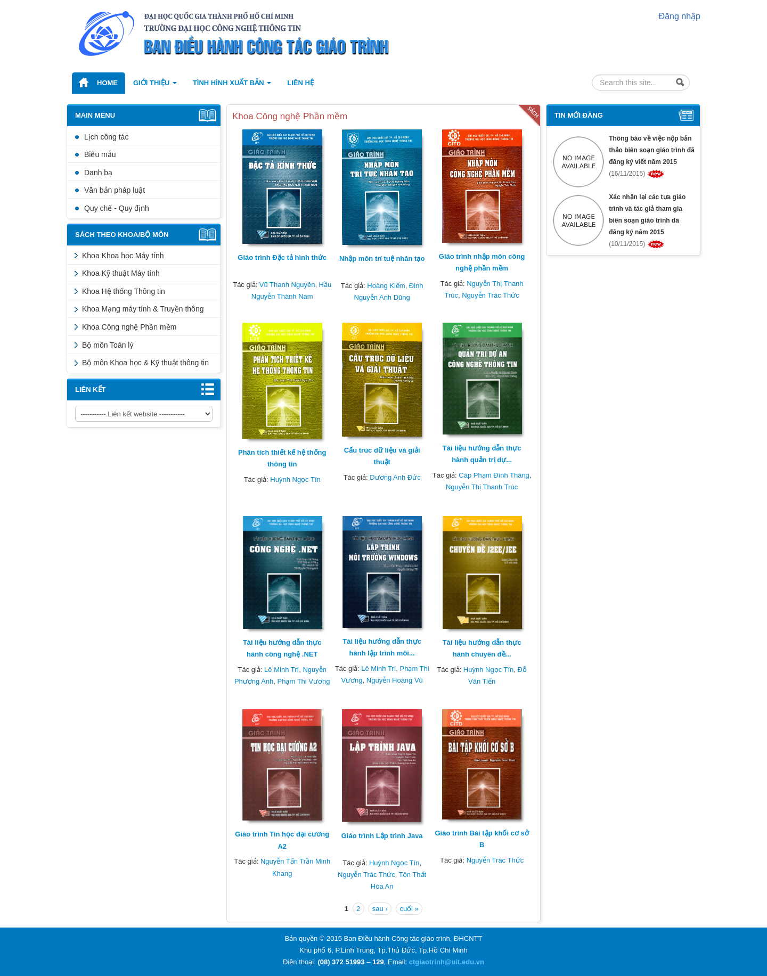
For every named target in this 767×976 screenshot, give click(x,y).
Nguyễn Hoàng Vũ (394, 680)
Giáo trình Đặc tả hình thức (282, 257)
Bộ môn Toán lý (107, 345)
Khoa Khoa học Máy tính (123, 255)
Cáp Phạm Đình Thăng (494, 475)
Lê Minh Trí (281, 670)
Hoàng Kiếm (386, 286)
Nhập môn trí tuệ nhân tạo (382, 259)
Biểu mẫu (100, 154)
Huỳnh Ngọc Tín (295, 479)
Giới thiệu (155, 83)
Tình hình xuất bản (232, 83)
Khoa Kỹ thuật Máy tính (121, 273)
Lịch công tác (106, 137)
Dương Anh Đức (395, 477)
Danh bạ (98, 172)
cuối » (408, 909)
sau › (380, 909)
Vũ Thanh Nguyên (287, 285)
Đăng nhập (679, 16)
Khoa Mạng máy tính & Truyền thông (142, 309)
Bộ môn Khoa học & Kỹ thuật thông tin (145, 362)
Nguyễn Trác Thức (490, 295)
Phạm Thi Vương (304, 681)
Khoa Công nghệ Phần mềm (129, 327)
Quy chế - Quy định (116, 208)
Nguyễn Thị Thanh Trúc (482, 487)
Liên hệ (300, 83)
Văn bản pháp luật (114, 190)
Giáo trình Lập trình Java (382, 836)
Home (107, 83)
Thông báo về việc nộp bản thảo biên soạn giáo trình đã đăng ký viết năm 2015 (652, 150)
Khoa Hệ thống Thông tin (123, 291)
